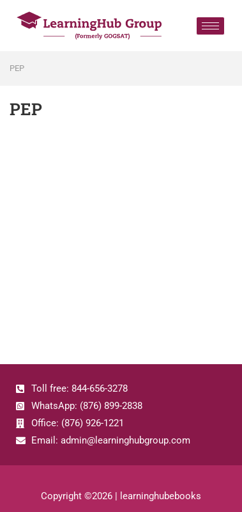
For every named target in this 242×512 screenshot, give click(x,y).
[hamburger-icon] (210, 26)
